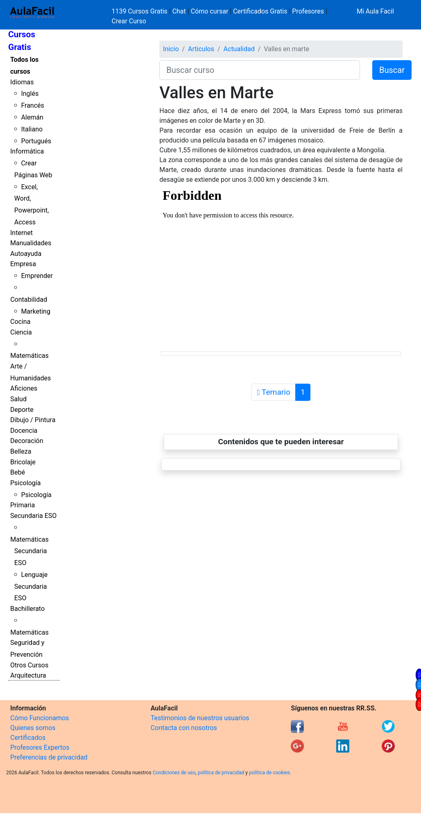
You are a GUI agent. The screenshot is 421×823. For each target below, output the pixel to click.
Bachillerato (27, 609)
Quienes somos (33, 728)
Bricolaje (23, 462)
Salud (18, 399)
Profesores (308, 11)
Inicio (171, 49)
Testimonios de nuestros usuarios (200, 718)
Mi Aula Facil (375, 11)
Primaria (22, 505)
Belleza (20, 451)
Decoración (26, 441)
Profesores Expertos (39, 747)
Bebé (17, 472)
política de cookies (269, 773)
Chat (179, 11)
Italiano (32, 129)
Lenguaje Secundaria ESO (31, 586)
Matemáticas (29, 355)
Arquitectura (28, 675)
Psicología (25, 483)
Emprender (37, 276)
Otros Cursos (29, 665)
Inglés (29, 93)
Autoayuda (25, 254)
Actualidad (239, 49)
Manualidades (30, 243)
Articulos (201, 49)
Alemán (32, 117)
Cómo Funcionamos (39, 718)
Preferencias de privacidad (49, 757)
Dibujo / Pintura (32, 420)
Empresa (23, 264)
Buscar (392, 70)
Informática (27, 151)
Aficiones (23, 388)
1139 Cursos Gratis (140, 11)
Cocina (20, 322)
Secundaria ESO (33, 516)
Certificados (27, 738)
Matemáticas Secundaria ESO (29, 551)
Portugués (36, 141)
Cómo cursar (210, 11)
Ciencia (21, 332)
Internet (21, 233)
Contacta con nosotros (184, 728)
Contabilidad (28, 299)
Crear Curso (129, 21)
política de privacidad (221, 773)
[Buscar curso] (259, 70)
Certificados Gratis (260, 11)
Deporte (22, 410)
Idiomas (22, 82)
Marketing (35, 311)
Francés (32, 105)
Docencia (23, 430)
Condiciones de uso (174, 773)
